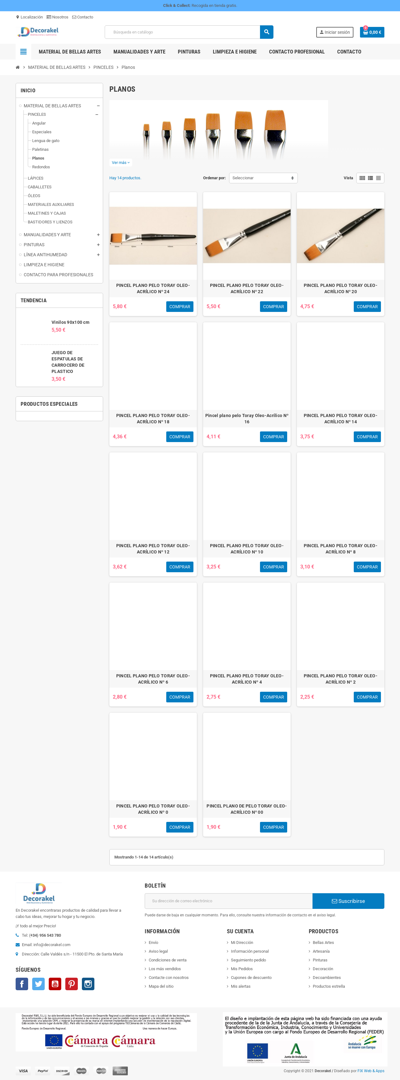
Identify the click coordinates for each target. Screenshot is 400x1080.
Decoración (323, 968)
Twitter (38, 984)
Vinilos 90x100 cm (70, 322)
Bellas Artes (323, 942)
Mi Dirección (242, 942)
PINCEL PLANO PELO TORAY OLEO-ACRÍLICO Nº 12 (153, 548)
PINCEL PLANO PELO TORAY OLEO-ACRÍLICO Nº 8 (341, 548)
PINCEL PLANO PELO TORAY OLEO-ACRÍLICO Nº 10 (247, 548)
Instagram (88, 984)
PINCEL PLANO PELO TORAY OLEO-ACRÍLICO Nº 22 (247, 288)
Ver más (121, 162)
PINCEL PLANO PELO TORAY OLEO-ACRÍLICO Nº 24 (153, 288)
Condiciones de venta (168, 960)
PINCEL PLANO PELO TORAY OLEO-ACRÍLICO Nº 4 (247, 679)
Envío (153, 942)
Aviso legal (158, 951)
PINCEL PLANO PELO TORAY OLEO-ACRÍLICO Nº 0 (153, 809)
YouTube (55, 984)
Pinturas (320, 960)
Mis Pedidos (242, 968)
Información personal (250, 951)
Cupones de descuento (251, 977)
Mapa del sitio (161, 986)
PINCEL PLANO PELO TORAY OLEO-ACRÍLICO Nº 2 (341, 679)
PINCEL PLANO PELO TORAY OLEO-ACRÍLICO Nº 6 (153, 679)
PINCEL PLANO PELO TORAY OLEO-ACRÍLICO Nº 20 (341, 288)
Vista (348, 178)
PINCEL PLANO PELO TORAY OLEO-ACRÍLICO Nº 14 (341, 418)
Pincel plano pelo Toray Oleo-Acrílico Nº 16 (246, 418)
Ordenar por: (214, 178)
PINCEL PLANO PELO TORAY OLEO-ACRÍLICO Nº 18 (153, 418)
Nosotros (57, 17)
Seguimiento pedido (248, 960)
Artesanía (321, 951)
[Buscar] (189, 32)
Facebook (22, 984)
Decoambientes (327, 977)
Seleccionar (242, 178)
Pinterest (71, 984)
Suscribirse (348, 901)
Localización (29, 17)
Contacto (82, 17)
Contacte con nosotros (169, 977)
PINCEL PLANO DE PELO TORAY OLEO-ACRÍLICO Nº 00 (247, 809)
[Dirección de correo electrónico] (228, 901)
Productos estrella (329, 986)
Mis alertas (241, 986)
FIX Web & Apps (371, 1071)
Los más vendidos (165, 968)
